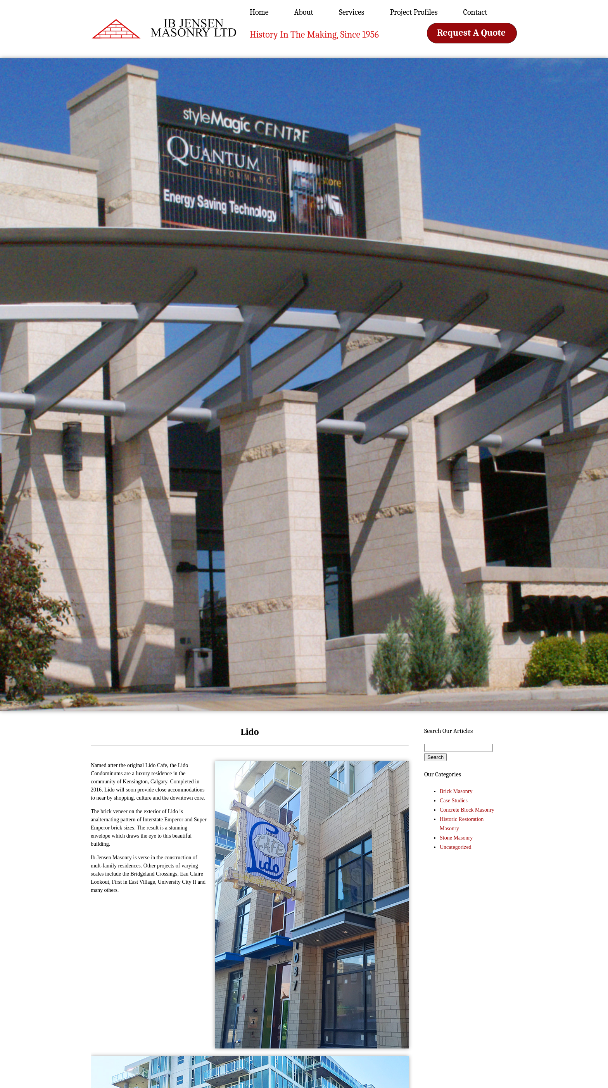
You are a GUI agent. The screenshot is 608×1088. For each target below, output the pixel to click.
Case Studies (454, 800)
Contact (475, 12)
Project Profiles (414, 12)
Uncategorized (456, 847)
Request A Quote (471, 32)
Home (259, 12)
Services (351, 12)
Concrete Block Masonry (467, 810)
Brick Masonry (456, 791)
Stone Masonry (456, 838)
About (303, 12)
